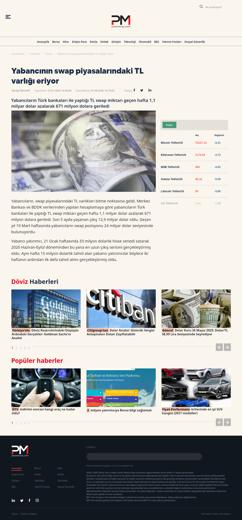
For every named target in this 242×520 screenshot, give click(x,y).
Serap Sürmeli (21, 90)
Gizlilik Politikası (29, 513)
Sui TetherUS (169, 203)
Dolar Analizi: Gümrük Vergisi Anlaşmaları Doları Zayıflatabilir (121, 332)
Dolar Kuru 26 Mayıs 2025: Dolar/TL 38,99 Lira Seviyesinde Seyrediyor (195, 332)
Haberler (35, 53)
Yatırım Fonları (171, 42)
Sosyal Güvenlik (194, 42)
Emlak (104, 42)
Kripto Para (79, 42)
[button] (219, 347)
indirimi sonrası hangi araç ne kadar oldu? (43, 411)
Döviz (49, 53)
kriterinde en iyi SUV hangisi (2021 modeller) (192, 411)
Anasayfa (43, 42)
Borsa (56, 42)
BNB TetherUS (170, 167)
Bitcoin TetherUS (172, 142)
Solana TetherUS (172, 179)
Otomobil (145, 42)
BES (156, 42)
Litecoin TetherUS (172, 191)
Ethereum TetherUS (173, 154)
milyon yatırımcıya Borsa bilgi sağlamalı (119, 410)
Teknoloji (130, 42)
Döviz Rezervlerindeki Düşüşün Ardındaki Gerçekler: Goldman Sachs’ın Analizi (45, 334)
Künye (15, 513)
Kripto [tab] (169, 125)
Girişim (116, 42)
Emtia (93, 42)
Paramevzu (18, 53)
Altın (66, 42)
